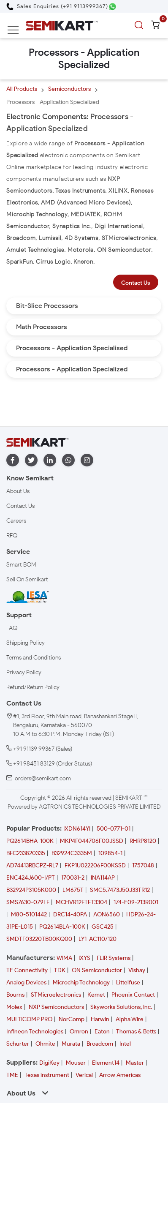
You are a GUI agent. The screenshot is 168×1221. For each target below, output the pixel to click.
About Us (18, 491)
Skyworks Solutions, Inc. (121, 1007)
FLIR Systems (113, 958)
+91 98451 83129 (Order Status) (52, 763)
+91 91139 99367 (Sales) (42, 748)
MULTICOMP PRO (29, 1019)
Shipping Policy (25, 642)
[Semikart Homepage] (62, 25)
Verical (84, 1075)
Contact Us (135, 282)
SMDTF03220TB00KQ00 (39, 939)
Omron (79, 1031)
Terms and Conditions (33, 657)
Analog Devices (26, 982)
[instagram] (87, 460)
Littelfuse (128, 982)
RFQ (11, 535)
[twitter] (31, 460)
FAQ (11, 628)
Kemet (96, 994)
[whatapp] (68, 460)
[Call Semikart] (57, 6)
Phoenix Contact (133, 994)
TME (12, 1075)
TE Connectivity (27, 970)
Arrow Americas (120, 1075)
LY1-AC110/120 (98, 939)
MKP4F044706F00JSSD (91, 841)
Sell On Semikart (27, 579)
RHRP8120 (143, 841)
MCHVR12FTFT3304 (81, 902)
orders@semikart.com (43, 778)
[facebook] (12, 460)
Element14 (105, 1062)
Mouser (76, 1062)
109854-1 (110, 853)
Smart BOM (21, 564)
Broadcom (100, 1043)
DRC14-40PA (70, 914)
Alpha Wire (130, 1019)
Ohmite (45, 1043)
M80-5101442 (29, 914)
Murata (71, 1043)
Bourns (15, 994)
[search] (140, 25)
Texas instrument (46, 1075)
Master (135, 1062)
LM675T (73, 890)
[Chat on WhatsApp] (112, 6)
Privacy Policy (23, 672)
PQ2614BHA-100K (30, 841)
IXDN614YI (76, 828)
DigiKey (49, 1062)
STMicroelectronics (56, 994)
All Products (21, 89)
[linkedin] (50, 460)
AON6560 (106, 914)
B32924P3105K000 (31, 890)
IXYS (84, 958)
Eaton (102, 1031)
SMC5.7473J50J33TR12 (120, 890)
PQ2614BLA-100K (62, 926)
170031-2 (72, 877)
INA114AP (103, 877)
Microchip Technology (81, 982)
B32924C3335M (71, 853)
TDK (59, 970)
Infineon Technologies (34, 1031)
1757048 (143, 865)
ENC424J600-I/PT (30, 877)
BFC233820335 (25, 853)
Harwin (100, 1019)
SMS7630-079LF (27, 902)
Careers (16, 520)
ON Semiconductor (97, 970)
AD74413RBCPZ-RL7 (32, 865)
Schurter (17, 1043)
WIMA (64, 958)
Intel (125, 1043)
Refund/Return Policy (33, 687)
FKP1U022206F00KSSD (95, 865)
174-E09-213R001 (136, 902)
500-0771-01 (113, 828)
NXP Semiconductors (56, 1007)
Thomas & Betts (136, 1031)
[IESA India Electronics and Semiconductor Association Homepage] (27, 596)
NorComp (71, 1019)
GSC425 (103, 926)
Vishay (136, 970)
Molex (14, 1007)
